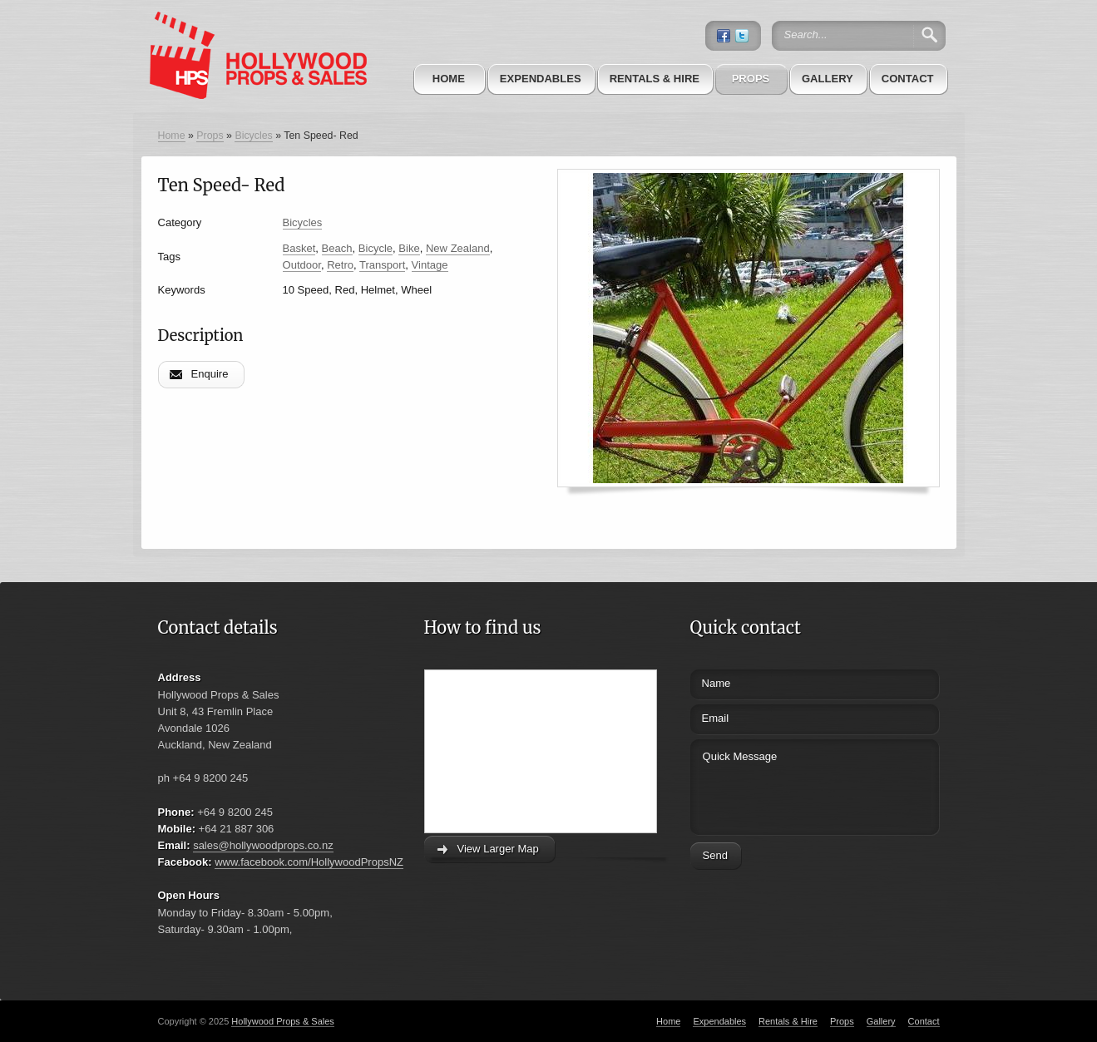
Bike (408, 248)
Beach (337, 248)
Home (448, 78)
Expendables (540, 78)
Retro (340, 265)
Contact (908, 78)
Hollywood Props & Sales (282, 1021)
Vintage (430, 265)
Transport (382, 265)
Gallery (827, 78)
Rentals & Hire (654, 78)
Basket (299, 248)
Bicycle (375, 248)
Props (751, 78)
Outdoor (302, 265)
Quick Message (784, 785)
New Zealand (458, 248)
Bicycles (253, 135)
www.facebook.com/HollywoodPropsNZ (309, 862)
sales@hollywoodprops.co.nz (263, 845)
